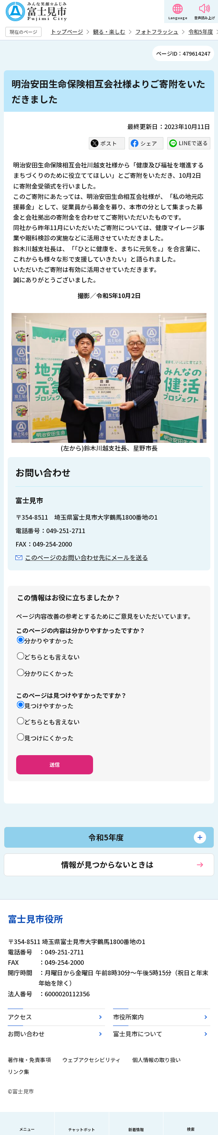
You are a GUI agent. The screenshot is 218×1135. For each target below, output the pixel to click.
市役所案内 (128, 1016)
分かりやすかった (48, 640)
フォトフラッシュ (156, 31)
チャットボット (81, 1129)
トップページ (67, 31)
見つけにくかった (48, 737)
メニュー (27, 1129)
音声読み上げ (204, 17)
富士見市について (137, 1033)
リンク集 (18, 1071)
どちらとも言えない (52, 656)
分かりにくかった (48, 673)
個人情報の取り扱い (156, 1060)
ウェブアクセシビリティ (91, 1060)
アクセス (20, 1016)
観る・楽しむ (109, 31)
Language (177, 17)
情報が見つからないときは (107, 864)
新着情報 (136, 1129)
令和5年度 (200, 31)
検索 (191, 1129)
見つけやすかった (48, 705)
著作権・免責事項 (29, 1060)
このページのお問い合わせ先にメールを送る (86, 557)
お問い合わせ (26, 1033)
